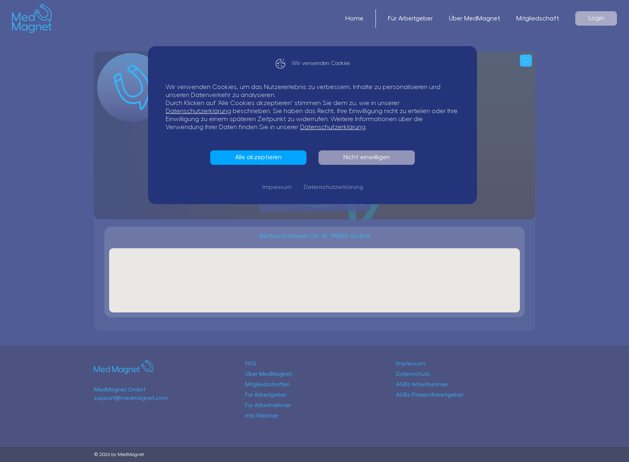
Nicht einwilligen (368, 157)
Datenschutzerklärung (200, 111)
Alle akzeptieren (260, 157)
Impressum (279, 187)
